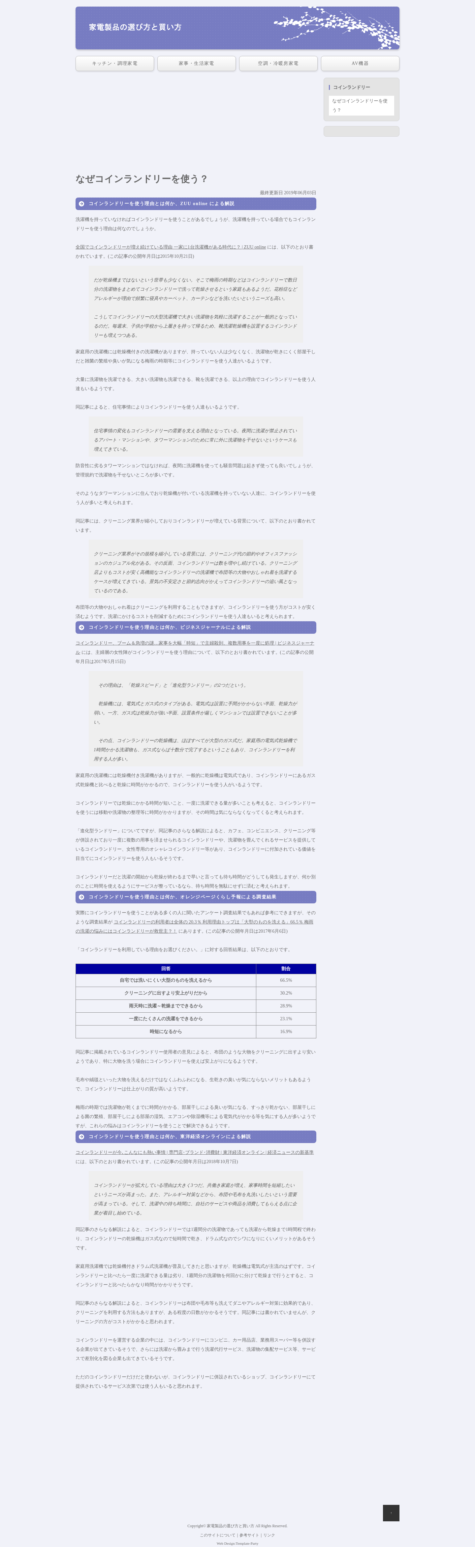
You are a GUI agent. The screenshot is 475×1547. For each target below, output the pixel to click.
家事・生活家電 (196, 63)
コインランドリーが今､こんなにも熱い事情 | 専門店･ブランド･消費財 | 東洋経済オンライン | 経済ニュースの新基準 (195, 1152)
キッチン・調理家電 (115, 63)
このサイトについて (218, 1535)
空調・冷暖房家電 (278, 63)
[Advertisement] (196, 124)
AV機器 (360, 63)
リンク (269, 1535)
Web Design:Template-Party (238, 1543)
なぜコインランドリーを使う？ (360, 105)
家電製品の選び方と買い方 (230, 1526)
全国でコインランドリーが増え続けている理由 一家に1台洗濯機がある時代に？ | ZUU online (171, 247)
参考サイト (249, 1535)
